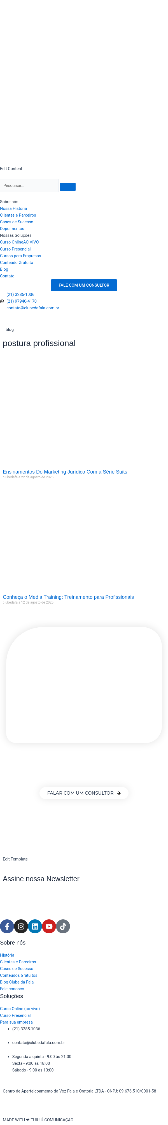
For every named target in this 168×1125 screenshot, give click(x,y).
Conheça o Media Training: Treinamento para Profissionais (68, 597)
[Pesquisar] (29, 185)
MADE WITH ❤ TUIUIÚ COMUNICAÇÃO (38, 1119)
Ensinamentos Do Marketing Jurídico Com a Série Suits (65, 472)
